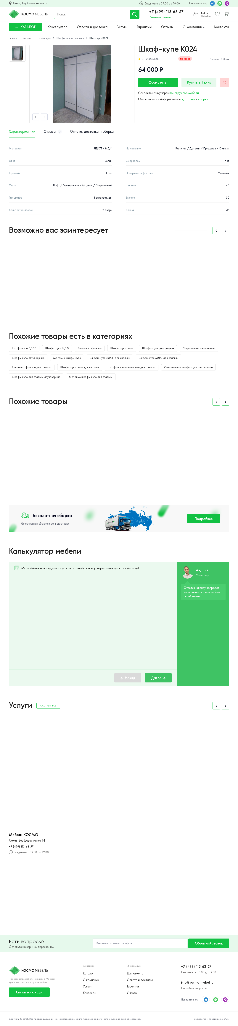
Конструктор (57, 26)
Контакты (221, 26)
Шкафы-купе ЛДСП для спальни (110, 358)
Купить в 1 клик (199, 82)
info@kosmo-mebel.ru (197, 982)
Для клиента (135, 973)
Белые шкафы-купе (90, 348)
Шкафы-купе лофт (121, 348)
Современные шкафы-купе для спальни (188, 367)
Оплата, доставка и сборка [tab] (92, 131)
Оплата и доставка (92, 26)
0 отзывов (152, 59)
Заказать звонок (160, 17)
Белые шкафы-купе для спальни (32, 367)
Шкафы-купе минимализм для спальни (131, 367)
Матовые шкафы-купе (67, 358)
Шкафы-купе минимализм (158, 348)
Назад (127, 677)
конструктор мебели (184, 93)
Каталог (88, 973)
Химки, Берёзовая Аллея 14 (30, 3)
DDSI (226, 1018)
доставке (188, 99)
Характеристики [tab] (22, 131)
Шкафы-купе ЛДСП (24, 348)
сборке (203, 99)
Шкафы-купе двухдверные (28, 358)
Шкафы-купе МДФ (57, 348)
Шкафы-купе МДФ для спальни (158, 358)
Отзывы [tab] (53, 131)
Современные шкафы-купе (199, 348)
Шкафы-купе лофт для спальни (79, 367)
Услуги (122, 26)
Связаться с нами (29, 992)
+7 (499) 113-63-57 (166, 11)
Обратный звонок (209, 943)
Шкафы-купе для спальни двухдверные (36, 377)
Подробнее (203, 518)
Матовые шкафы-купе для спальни (90, 377)
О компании (194, 26)
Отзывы (167, 26)
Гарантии (144, 26)
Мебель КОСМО (23, 834)
